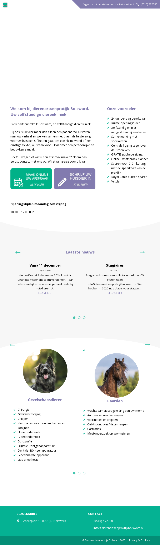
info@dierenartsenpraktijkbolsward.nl (118, 528)
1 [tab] (74, 317)
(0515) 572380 (149, 4)
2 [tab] (79, 317)
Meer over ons (77, 59)
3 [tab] (84, 317)
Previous (18, 252)
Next (142, 252)
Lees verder (45, 292)
